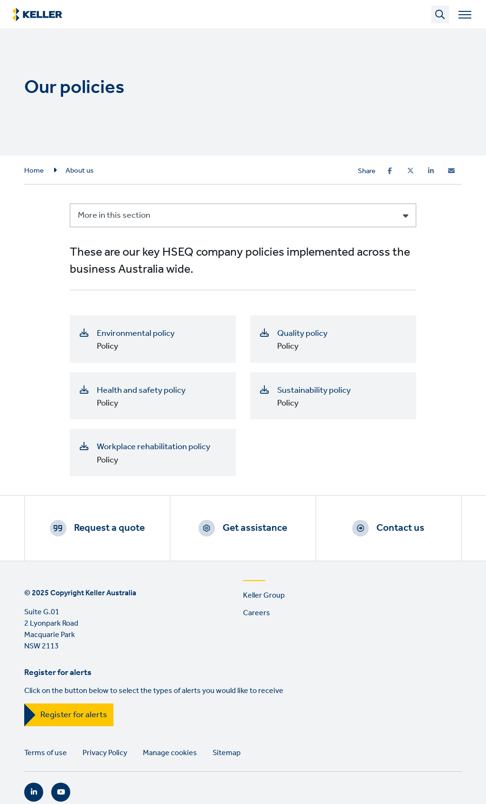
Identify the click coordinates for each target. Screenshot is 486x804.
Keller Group (264, 595)
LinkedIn (33, 792)
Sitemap (227, 753)
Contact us (400, 527)
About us (79, 170)
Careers (256, 613)
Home (34, 170)
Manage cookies (170, 753)
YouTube (60, 792)
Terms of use (45, 753)
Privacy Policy (105, 753)
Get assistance (255, 527)
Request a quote (109, 527)
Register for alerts (73, 715)
